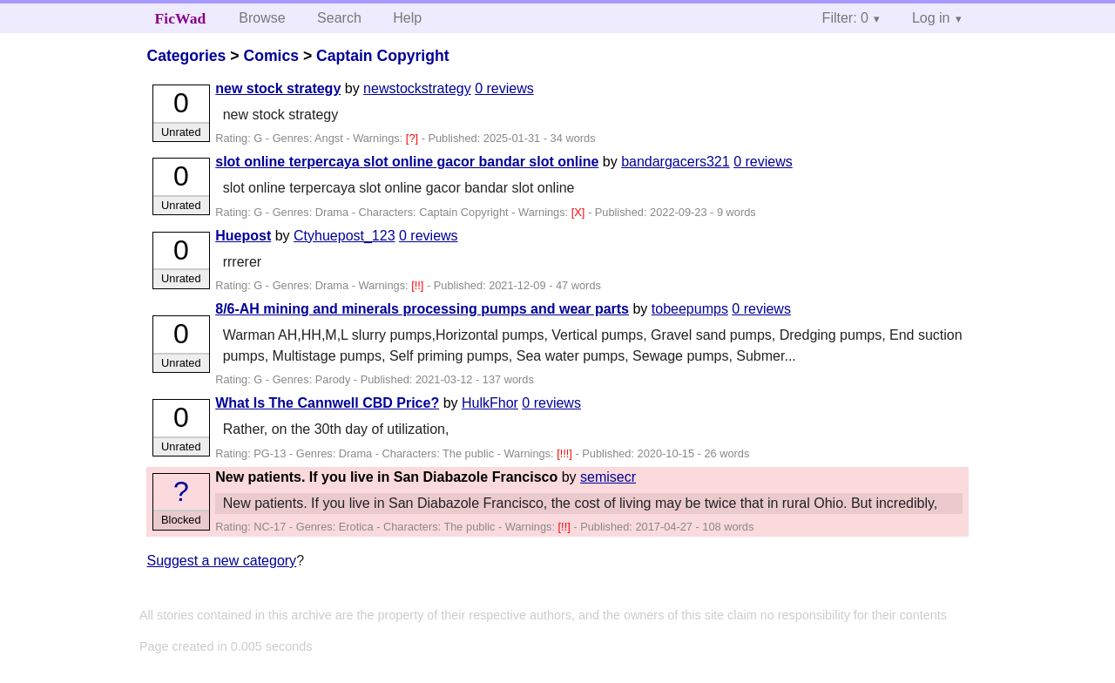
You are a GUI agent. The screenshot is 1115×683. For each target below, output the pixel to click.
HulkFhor (490, 403)
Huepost (243, 235)
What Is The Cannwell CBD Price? (327, 403)
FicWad (180, 18)
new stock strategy (278, 88)
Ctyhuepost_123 (344, 235)
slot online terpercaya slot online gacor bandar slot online (406, 161)
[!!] (419, 285)
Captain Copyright (382, 55)
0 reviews (504, 88)
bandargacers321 (675, 161)
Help (407, 17)
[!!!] (566, 453)
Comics (271, 55)
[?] (414, 138)
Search (339, 17)
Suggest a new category (221, 560)
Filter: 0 (845, 17)
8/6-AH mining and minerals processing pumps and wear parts (422, 308)
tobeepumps (690, 308)
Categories (186, 55)
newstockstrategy (417, 88)
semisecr (608, 477)
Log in (931, 17)
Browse (262, 17)
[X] (579, 212)
